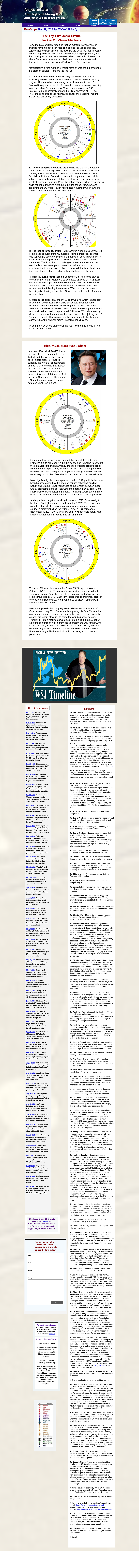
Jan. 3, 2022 (30, 753)
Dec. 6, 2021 (30, 712)
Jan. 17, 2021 (30, 774)
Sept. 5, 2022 (30, 1114)
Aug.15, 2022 (30, 1083)
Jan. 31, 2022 (30, 794)
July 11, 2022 (30, 1031)
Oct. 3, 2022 (30, 1155)
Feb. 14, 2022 (30, 815)
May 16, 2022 (30, 949)
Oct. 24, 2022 (30, 1186)
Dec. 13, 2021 (30, 722)
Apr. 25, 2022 (30, 918)
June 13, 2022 (30, 990)
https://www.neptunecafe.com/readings (91, 1505)
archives (45, 1221)
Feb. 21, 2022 (30, 825)
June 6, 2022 (30, 980)
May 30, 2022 (30, 970)
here (111, 767)
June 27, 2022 (30, 1011)
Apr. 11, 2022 (30, 898)
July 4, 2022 (30, 1021)
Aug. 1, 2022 (30, 1062)
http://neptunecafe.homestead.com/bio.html (94, 1509)
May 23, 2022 (30, 959)
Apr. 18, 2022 (30, 908)
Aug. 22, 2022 (30, 1093)
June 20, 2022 (30, 1001)
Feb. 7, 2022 (30, 805)
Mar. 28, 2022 (31, 877)
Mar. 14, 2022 (31, 856)
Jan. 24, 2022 (30, 784)
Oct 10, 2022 (30, 1165)
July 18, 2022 (30, 1042)
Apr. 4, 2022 (30, 887)
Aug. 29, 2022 (30, 1104)
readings (52, 1333)
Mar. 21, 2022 (30, 867)
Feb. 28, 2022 (30, 836)
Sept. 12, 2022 (30, 1124)
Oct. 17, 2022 (30, 1176)
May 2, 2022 (30, 928)
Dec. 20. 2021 (30, 733)
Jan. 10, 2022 (30, 764)
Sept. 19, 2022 (30, 1134)
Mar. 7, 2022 (30, 846)
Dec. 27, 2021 (30, 743)
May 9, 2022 (30, 939)
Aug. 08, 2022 (30, 1073)
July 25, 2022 (30, 1052)
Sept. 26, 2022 (31, 1145)
